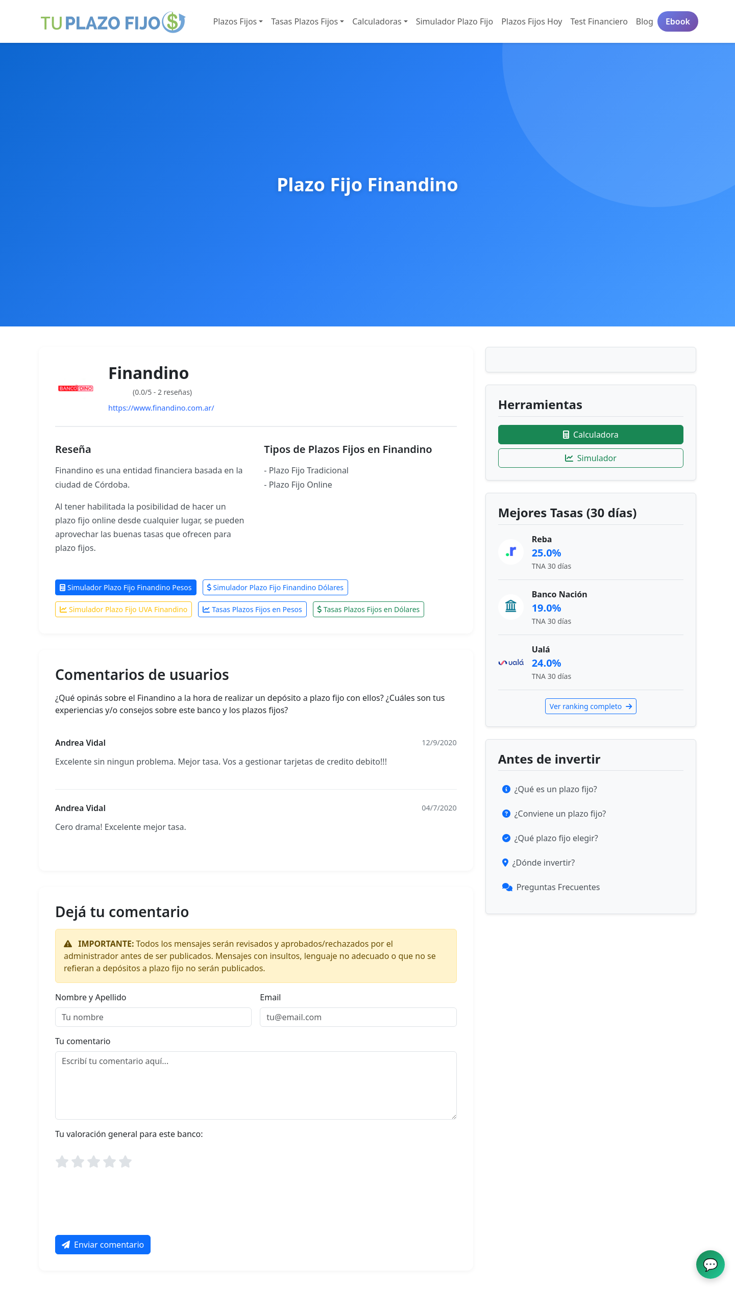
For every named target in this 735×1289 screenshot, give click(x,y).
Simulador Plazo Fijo (455, 21)
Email (270, 997)
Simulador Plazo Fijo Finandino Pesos (126, 587)
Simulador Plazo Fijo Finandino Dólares (275, 587)
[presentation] (132, 1207)
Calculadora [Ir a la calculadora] (591, 434)
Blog (644, 21)
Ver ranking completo (591, 706)
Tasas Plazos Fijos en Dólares (368, 609)
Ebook (678, 21)
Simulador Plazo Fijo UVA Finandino (123, 609)
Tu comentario (83, 1041)
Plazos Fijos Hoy (531, 21)
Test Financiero (598, 21)
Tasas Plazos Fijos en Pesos (252, 609)
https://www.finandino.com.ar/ (161, 408)
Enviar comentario (103, 1244)
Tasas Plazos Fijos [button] (304, 21)
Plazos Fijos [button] (235, 21)
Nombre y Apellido (90, 997)
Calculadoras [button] (376, 21)
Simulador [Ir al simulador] (591, 458)
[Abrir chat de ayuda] (710, 1264)
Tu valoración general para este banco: (129, 1134)
